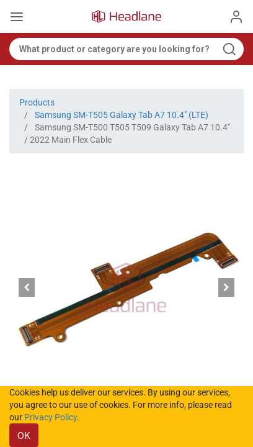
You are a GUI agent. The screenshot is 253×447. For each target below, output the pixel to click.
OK (23, 435)
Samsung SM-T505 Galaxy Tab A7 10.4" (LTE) (121, 115)
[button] (27, 287)
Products (37, 102)
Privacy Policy (50, 417)
